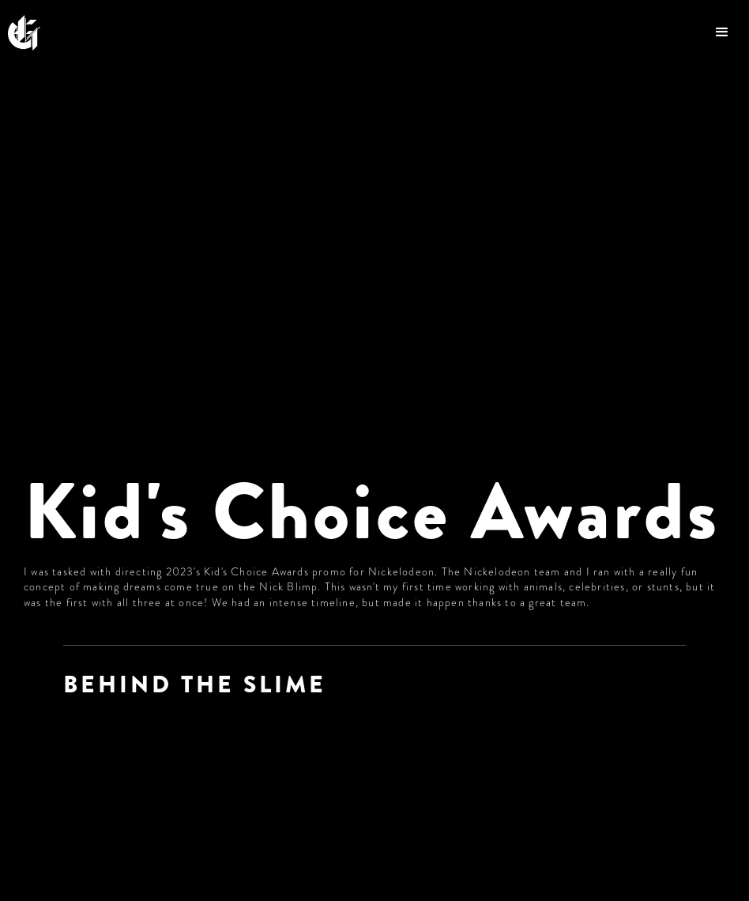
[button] (723, 32)
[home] (32, 33)
